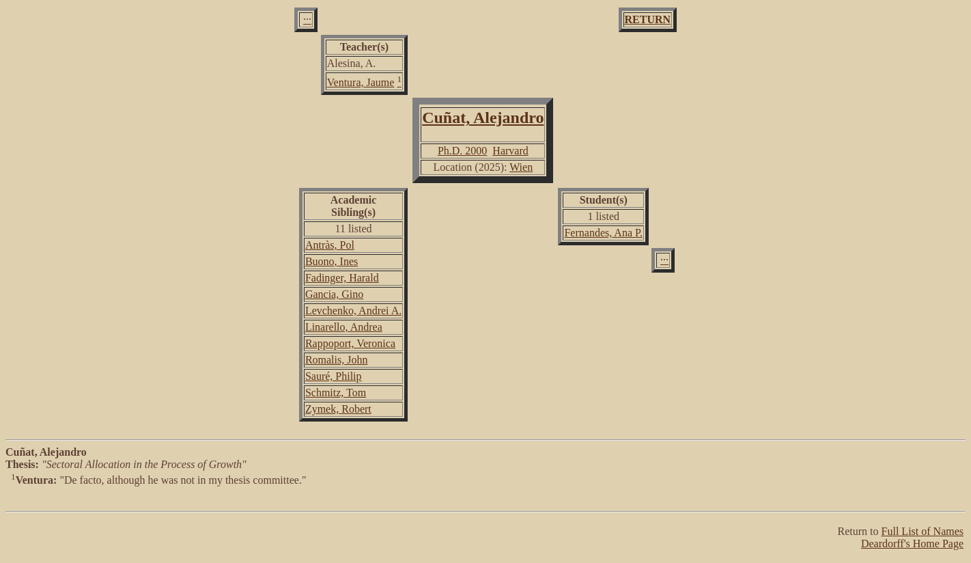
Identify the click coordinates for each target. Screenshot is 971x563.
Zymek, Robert (338, 409)
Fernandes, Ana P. (603, 232)
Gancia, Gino (334, 294)
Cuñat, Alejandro (483, 117)
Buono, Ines (331, 261)
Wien (521, 167)
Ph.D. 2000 (462, 150)
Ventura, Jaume (361, 82)
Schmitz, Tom (335, 392)
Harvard (510, 150)
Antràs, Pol (329, 245)
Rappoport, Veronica (350, 343)
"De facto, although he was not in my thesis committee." (485, 493)
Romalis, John (336, 360)
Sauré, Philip (333, 376)
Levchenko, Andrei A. (353, 310)
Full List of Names (922, 531)
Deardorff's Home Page (912, 543)
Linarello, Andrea (343, 327)
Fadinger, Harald (342, 278)
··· (307, 19)
